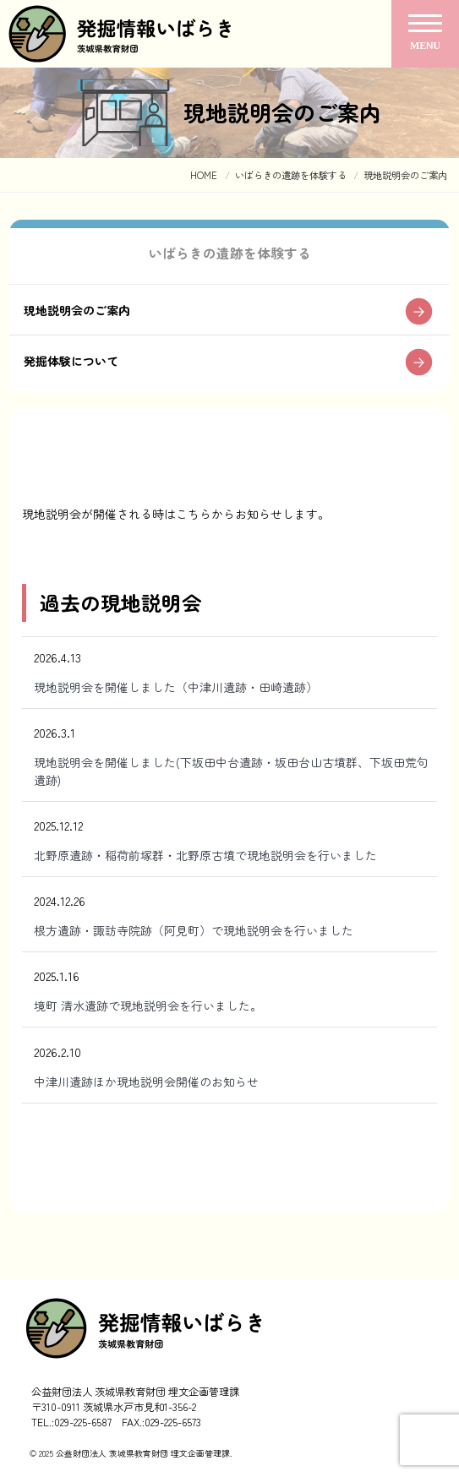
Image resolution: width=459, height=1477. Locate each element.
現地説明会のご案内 (77, 310)
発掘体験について (71, 360)
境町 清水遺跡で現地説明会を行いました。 (148, 1005)
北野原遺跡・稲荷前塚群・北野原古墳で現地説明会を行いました (205, 855)
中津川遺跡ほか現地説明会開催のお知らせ (146, 1081)
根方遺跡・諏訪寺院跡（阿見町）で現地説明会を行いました (193, 930)
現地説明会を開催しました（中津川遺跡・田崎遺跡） (176, 687)
